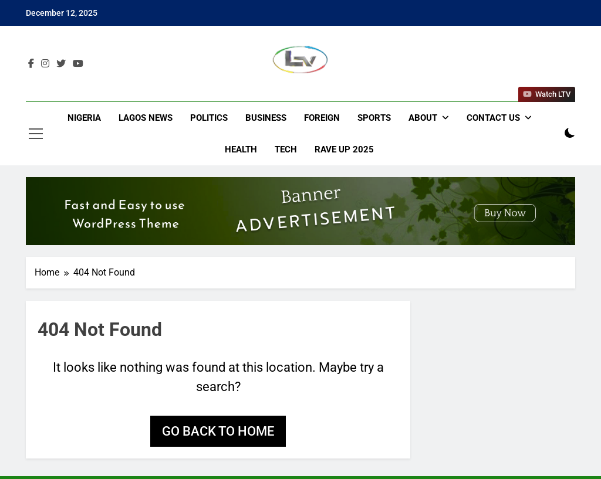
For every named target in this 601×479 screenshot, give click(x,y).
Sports (374, 118)
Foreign (322, 118)
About (422, 118)
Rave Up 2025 (344, 149)
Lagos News (146, 118)
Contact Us (493, 118)
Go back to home (218, 431)
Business (265, 118)
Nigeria (84, 118)
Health (241, 149)
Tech (286, 149)
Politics (209, 118)
